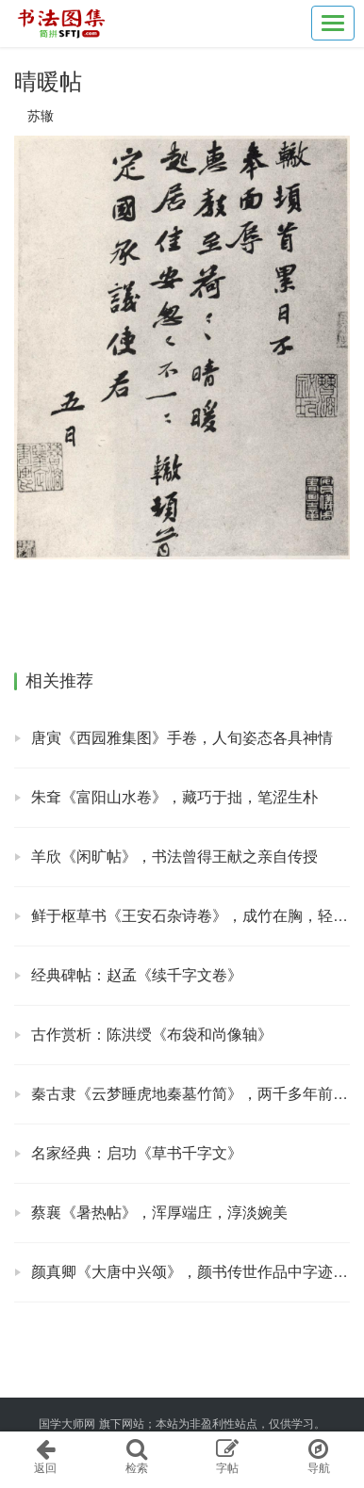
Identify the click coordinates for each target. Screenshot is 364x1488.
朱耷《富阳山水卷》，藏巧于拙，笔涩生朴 (174, 797)
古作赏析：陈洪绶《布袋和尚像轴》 (152, 1035)
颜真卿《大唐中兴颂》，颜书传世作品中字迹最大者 (190, 1272)
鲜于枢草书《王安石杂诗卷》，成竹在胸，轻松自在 (190, 916)
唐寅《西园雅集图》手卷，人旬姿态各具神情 (182, 738)
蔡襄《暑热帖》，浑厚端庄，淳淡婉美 (159, 1213)
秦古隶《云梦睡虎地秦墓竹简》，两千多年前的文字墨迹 (190, 1094)
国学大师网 (67, 1424)
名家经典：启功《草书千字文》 (136, 1153)
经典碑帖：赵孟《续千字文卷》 (136, 975)
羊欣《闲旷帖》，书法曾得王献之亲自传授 (174, 857)
